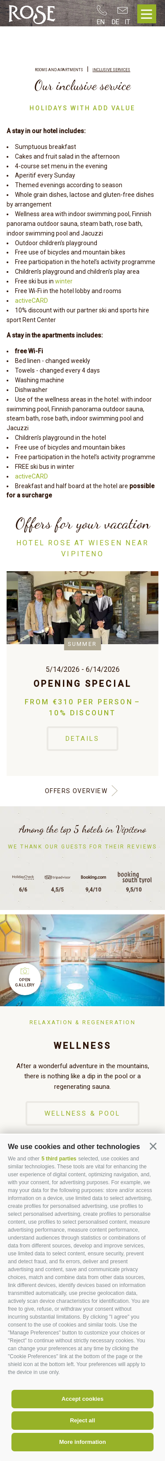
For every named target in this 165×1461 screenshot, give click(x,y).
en (101, 22)
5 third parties (58, 1159)
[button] (153, 1146)
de (115, 22)
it (127, 22)
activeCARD (31, 300)
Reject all (82, 1420)
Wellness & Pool (82, 1113)
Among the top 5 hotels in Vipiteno (82, 829)
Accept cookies (82, 1399)
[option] (82, 673)
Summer (82, 644)
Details (82, 739)
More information (82, 1442)
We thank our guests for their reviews (82, 847)
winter (64, 281)
